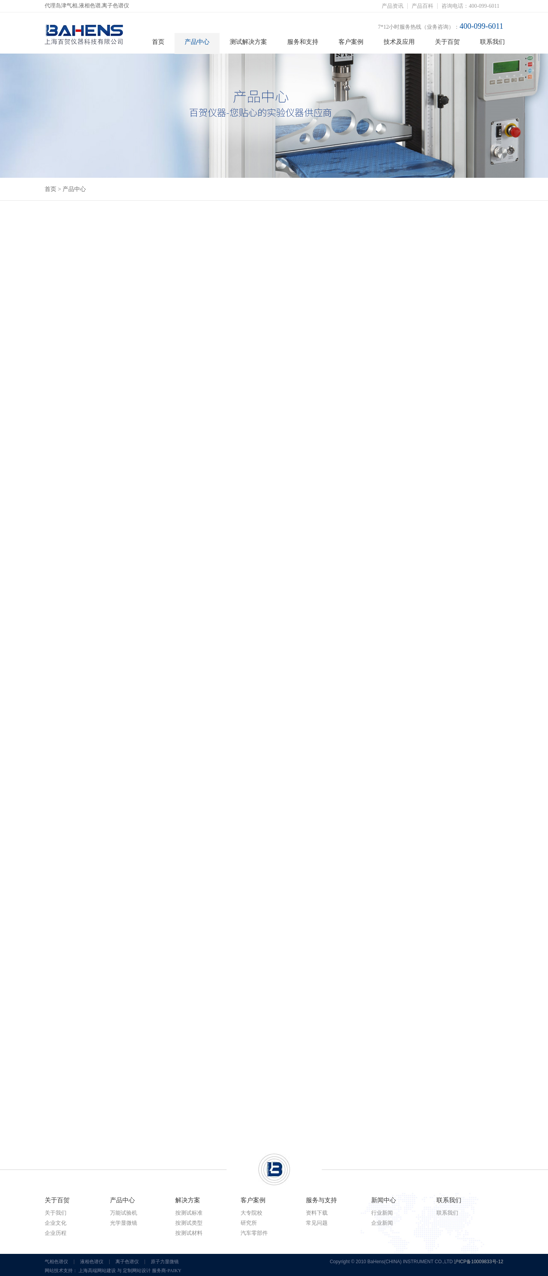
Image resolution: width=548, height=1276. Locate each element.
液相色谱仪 (91, 1261)
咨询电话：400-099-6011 (470, 6)
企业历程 (55, 1233)
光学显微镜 (123, 1223)
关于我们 (55, 1213)
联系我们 (492, 41)
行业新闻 (382, 1213)
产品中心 (197, 41)
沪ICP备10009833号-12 (478, 1261)
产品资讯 (392, 6)
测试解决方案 (248, 41)
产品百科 (422, 6)
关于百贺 (447, 41)
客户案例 (351, 41)
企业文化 (55, 1223)
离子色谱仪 (127, 1261)
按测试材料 (188, 1233)
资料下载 (317, 1213)
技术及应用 (399, 41)
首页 (158, 41)
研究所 (249, 1223)
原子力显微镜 (165, 1261)
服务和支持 (302, 41)
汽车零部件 (254, 1233)
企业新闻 (382, 1223)
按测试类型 (188, 1223)
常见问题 (317, 1223)
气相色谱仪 (56, 1261)
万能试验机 (123, 1213)
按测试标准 (188, 1213)
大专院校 (251, 1213)
